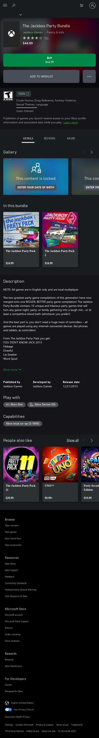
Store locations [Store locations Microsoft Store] (12, 640)
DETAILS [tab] (28, 138)
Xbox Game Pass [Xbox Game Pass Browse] (13, 538)
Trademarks (77, 724)
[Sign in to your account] (92, 5)
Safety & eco (32, 731)
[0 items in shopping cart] (83, 5)
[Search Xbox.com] (14, 5)
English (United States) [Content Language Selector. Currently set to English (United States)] (22, 702)
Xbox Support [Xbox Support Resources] (11, 570)
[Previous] (83, 152)
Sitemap (9, 724)
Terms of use (62, 724)
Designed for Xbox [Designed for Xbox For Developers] (14, 691)
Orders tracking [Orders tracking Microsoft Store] (12, 634)
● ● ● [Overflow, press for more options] (89, 76)
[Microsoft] (49, 3)
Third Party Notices (14, 731)
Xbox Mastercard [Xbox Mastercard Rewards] (13, 666)
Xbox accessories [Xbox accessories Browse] (13, 545)
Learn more (70, 122)
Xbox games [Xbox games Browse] (11, 532)
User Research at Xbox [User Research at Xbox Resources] (16, 596)
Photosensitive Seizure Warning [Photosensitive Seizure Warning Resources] (20, 589)
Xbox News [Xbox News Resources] (10, 563)
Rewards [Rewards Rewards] (9, 659)
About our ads (48, 731)
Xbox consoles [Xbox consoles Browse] (12, 525)
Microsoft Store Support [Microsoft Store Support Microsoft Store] (16, 621)
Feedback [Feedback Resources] (9, 576)
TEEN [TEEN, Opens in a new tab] (23, 94)
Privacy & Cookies (45, 724)
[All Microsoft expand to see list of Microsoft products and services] (5, 5)
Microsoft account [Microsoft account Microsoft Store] (14, 614)
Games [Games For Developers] (8, 684)
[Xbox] (10, 14)
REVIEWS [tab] (49, 138)
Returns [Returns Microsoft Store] (9, 627)
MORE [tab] (71, 138)
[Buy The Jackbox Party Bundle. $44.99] (49, 60)
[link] (21, 239)
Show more (12, 369)
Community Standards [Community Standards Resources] (16, 583)
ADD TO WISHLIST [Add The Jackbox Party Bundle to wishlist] (41, 76)
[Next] (92, 152)
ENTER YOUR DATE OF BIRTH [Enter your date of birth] (35, 187)
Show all (73, 440)
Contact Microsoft (24, 724)
